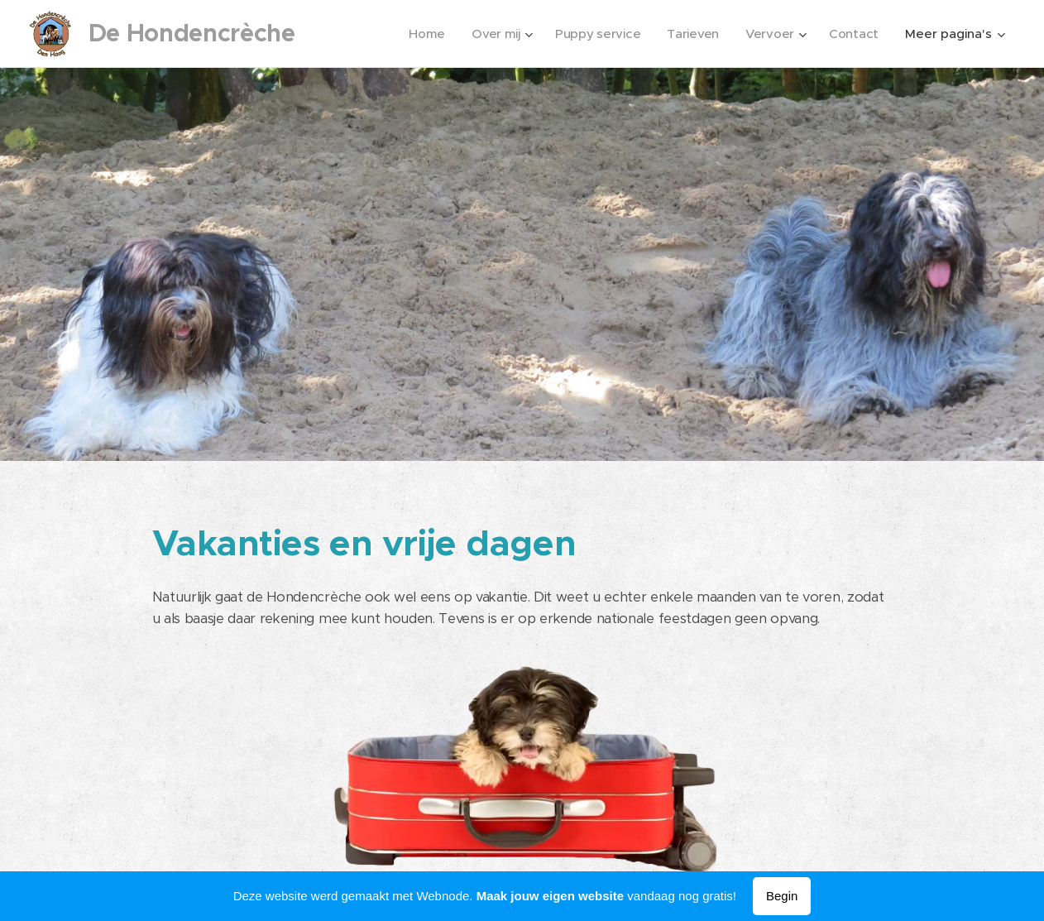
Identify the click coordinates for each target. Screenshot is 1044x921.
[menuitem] (421, 34)
